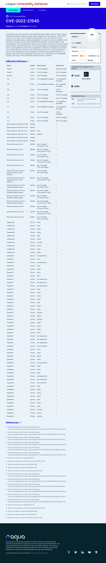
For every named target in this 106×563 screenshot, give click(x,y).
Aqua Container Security (15, 539)
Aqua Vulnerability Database (26, 4)
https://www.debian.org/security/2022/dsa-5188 (22, 464)
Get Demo (94, 4)
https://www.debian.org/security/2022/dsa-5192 (22, 467)
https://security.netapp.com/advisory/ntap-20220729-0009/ (26, 461)
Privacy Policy (36, 554)
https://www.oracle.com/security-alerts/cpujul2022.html (25, 471)
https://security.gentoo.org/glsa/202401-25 (21, 458)
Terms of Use (44, 554)
